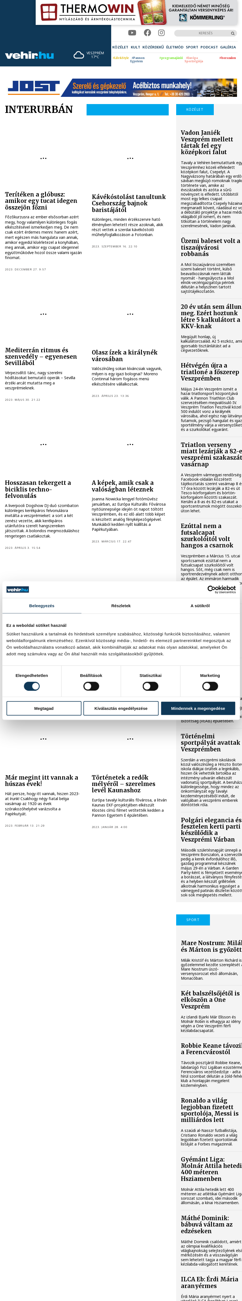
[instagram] (161, 33)
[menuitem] (120, 47)
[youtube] (132, 33)
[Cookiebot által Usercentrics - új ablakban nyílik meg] (211, 589)
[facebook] (147, 33)
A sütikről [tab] (200, 605)
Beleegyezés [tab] (41, 605)
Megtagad (44, 708)
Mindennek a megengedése (198, 708)
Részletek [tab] (121, 605)
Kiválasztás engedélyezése (121, 708)
